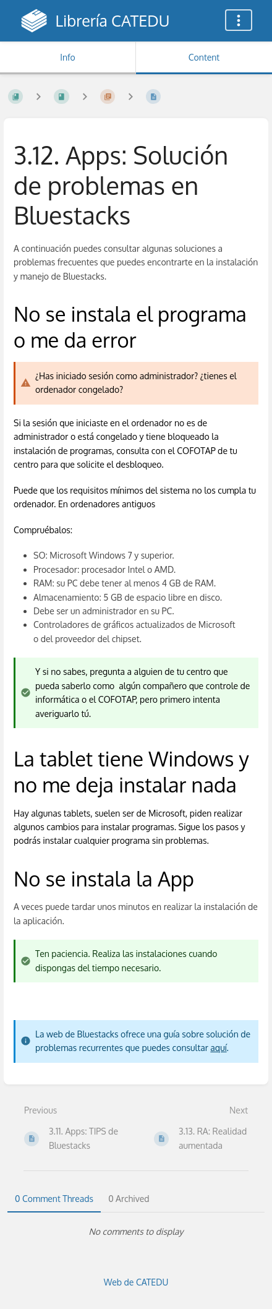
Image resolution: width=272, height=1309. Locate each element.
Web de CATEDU (136, 1282)
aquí (218, 1047)
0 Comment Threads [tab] (54, 1198)
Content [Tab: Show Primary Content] (204, 57)
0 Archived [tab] (128, 1198)
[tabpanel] (136, 1231)
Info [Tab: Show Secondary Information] (67, 57)
